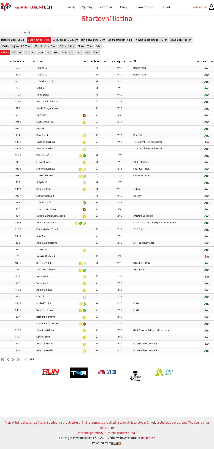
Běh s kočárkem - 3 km (93, 40)
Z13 (64, 52)
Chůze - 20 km (85, 46)
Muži (87, 52)
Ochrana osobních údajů (121, 433)
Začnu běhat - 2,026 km (65, 40)
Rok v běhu (105, 7)
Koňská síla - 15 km (180, 40)
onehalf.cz (148, 438)
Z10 (48, 52)
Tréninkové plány (144, 7)
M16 (72, 52)
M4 (13, 52)
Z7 (33, 52)
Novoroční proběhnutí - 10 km (151, 40)
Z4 (20, 52)
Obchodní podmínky (90, 433)
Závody (71, 7)
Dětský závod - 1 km (39, 40)
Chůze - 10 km (67, 46)
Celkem (5, 52)
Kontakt (165, 7)
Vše (98, 46)
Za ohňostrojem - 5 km (120, 40)
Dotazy (123, 7)
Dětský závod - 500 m (13, 40)
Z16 (80, 52)
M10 (40, 52)
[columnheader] (18, 61)
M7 (26, 52)
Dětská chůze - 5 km (45, 46)
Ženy (96, 52)
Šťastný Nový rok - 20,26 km (16, 46)
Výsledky (87, 7)
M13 (56, 52)
